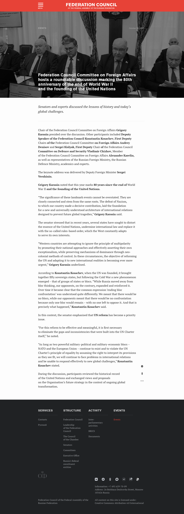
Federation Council (73, 419)
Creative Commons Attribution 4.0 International (119, 503)
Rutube (130, 479)
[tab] (142, 375)
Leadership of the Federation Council (72, 427)
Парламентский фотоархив (137, 479)
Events (42, 28)
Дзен (103, 479)
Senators (67, 444)
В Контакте (142, 366)
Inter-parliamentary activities (95, 422)
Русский (42, 424)
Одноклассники (142, 373)
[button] (40, 6)
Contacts (42, 419)
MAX (116, 479)
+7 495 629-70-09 (117, 486)
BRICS (91, 431)
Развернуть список (142, 381)
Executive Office (71, 455)
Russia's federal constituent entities (71, 464)
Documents (94, 436)
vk (96, 479)
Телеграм (123, 479)
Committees (69, 450)
